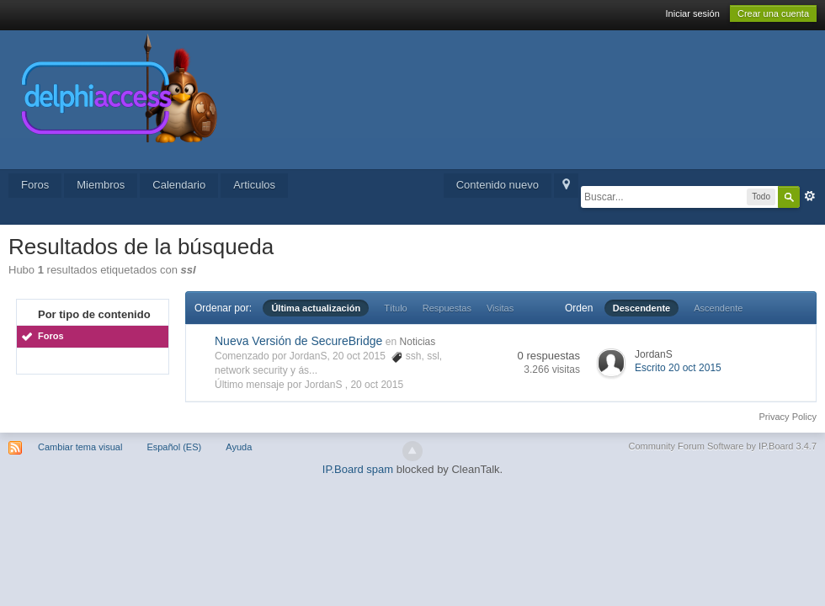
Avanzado (810, 196)
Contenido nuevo (497, 184)
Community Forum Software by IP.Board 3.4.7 (722, 446)
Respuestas (447, 308)
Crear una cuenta (773, 13)
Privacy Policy (788, 417)
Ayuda (239, 447)
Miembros (101, 184)
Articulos (254, 184)
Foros (35, 184)
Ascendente (718, 308)
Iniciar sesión (693, 13)
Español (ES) (173, 447)
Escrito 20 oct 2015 (678, 368)
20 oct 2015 (376, 385)
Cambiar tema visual (80, 447)
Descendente (641, 308)
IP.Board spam (357, 469)
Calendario (178, 184)
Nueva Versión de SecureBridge (298, 341)
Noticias (418, 342)
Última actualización (315, 308)
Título (395, 308)
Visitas (500, 308)
